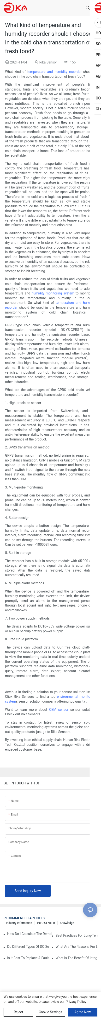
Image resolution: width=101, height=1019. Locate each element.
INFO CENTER (46, 923)
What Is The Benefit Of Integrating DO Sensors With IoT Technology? (76, 958)
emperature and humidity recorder (55, 72)
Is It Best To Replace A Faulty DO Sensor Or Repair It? (28, 958)
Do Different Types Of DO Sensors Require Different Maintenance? (28, 947)
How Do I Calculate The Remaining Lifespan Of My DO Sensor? (29, 934)
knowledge (67, 923)
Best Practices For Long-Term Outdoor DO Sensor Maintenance (76, 935)
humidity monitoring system (53, 293)
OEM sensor (58, 710)
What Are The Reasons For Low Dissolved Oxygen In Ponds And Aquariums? (76, 947)
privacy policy (76, 1002)
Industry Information (19, 923)
